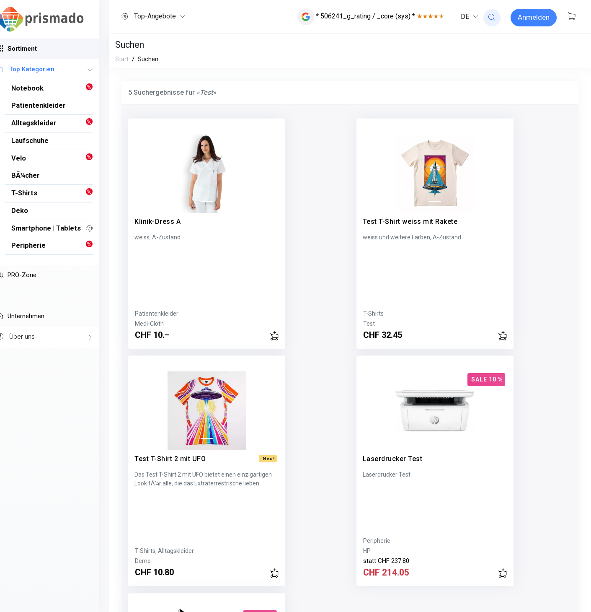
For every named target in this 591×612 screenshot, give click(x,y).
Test (255, 323)
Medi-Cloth (149, 323)
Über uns (54, 337)
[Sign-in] (534, 17)
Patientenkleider (156, 313)
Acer (141, 550)
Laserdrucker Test (507, 211)
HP (481, 313)
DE (465, 17)
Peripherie (490, 303)
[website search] (492, 17)
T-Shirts (259, 313)
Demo (371, 323)
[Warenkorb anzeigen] (571, 16)
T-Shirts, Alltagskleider (392, 313)
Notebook (147, 540)
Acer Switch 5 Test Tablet (175, 448)
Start (122, 59)
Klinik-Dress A (157, 211)
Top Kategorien (54, 70)
